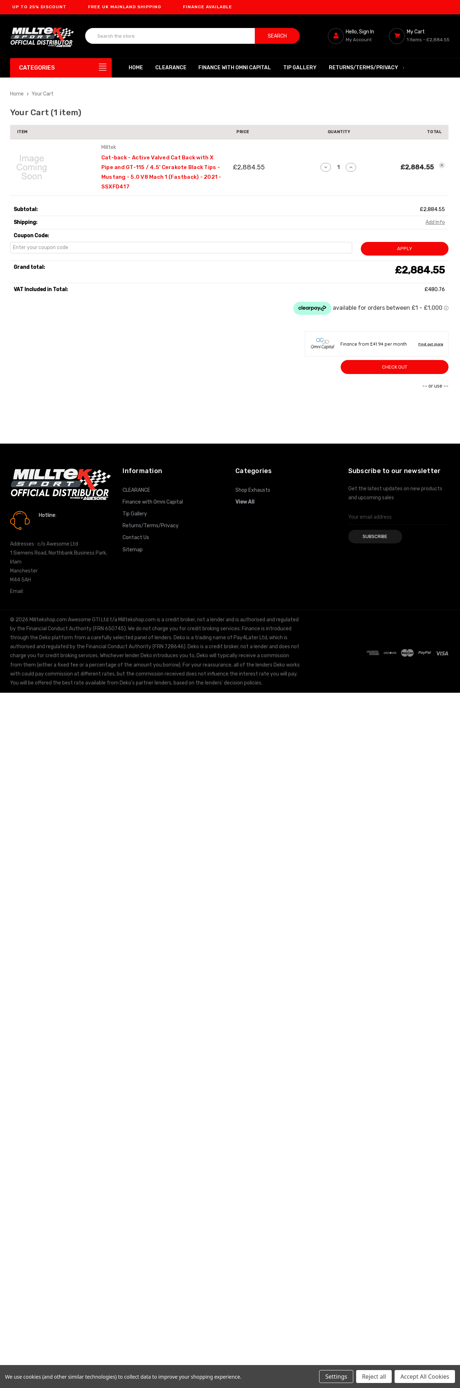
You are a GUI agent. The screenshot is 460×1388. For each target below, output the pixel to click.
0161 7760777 (59, 525)
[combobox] (170, 36)
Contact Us (136, 537)
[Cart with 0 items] (419, 36)
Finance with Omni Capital (234, 68)
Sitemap (133, 550)
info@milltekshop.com (51, 591)
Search (277, 36)
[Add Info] (435, 222)
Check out (394, 367)
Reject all (374, 1376)
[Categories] (61, 68)
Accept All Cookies (424, 1376)
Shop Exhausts (252, 490)
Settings (336, 1376)
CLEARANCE (171, 68)
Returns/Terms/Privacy (367, 67)
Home (136, 68)
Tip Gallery (300, 68)
